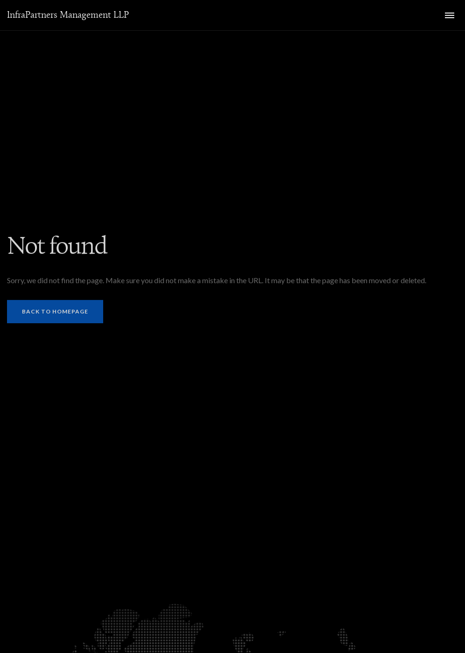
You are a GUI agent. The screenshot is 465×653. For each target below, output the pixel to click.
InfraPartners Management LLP (68, 15)
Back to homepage (55, 312)
